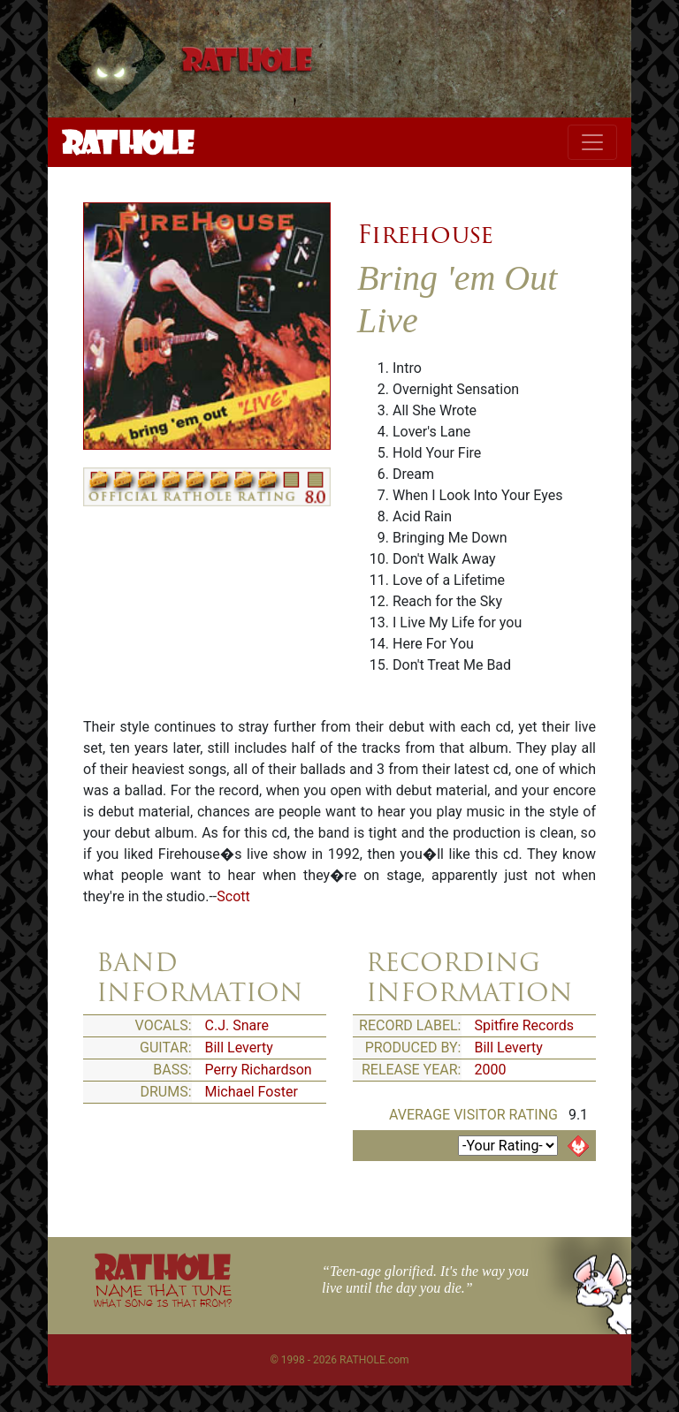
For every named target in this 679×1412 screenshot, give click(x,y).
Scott (233, 896)
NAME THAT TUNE (163, 1294)
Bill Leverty (239, 1047)
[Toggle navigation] (592, 142)
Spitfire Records (525, 1025)
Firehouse (425, 234)
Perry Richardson (258, 1069)
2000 (491, 1069)
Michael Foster (251, 1091)
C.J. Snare (237, 1025)
